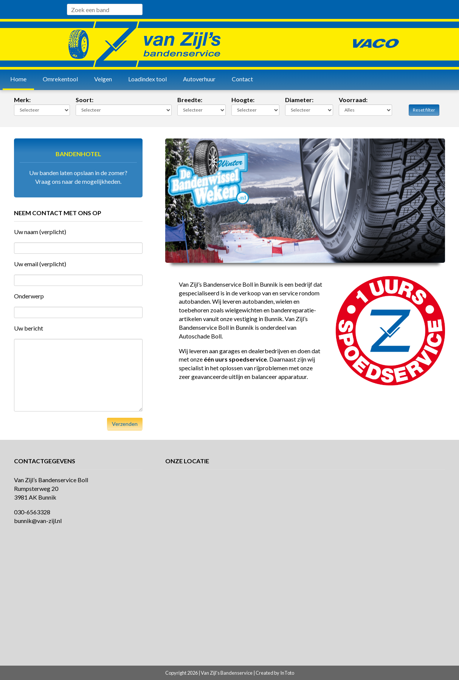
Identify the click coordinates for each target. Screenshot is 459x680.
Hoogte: (242, 99)
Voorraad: (353, 99)
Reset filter (424, 110)
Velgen (103, 78)
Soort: (84, 99)
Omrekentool (60, 78)
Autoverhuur (199, 78)
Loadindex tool (147, 78)
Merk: (22, 99)
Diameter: (299, 99)
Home (18, 78)
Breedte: (189, 99)
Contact (242, 78)
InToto (287, 673)
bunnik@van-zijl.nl (38, 520)
